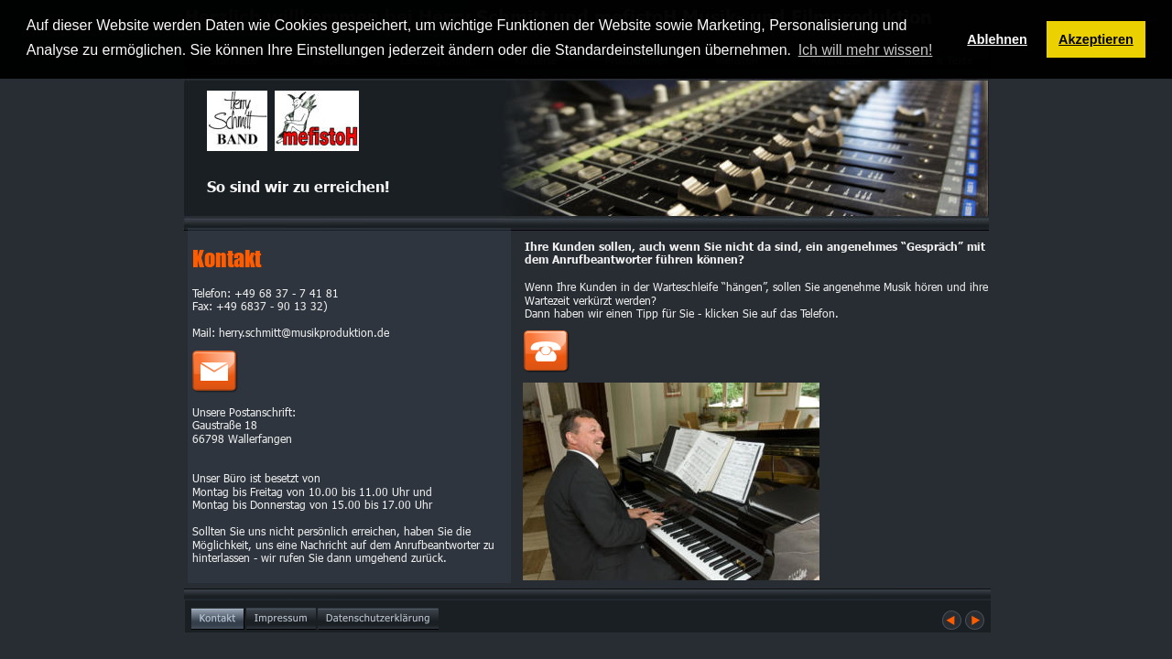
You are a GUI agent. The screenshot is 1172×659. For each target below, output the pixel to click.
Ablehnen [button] (997, 39)
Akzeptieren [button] (1096, 39)
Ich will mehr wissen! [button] (865, 50)
